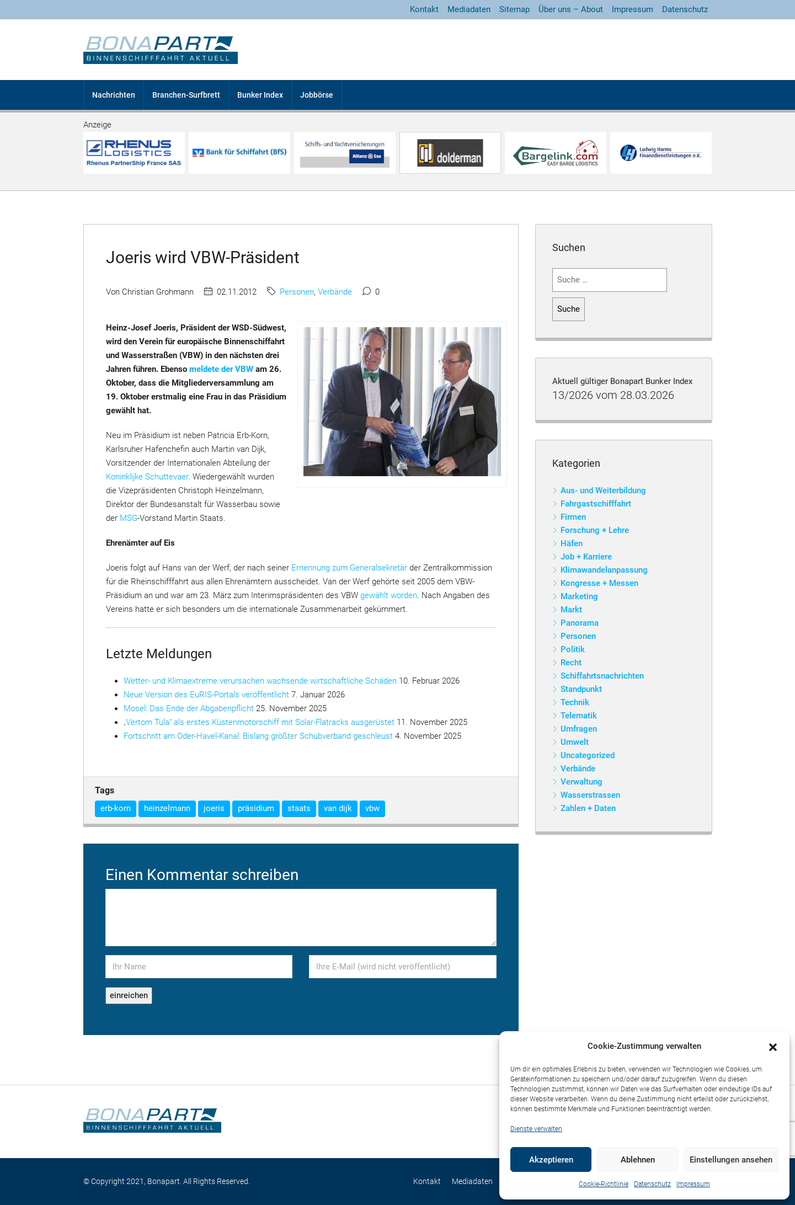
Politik (573, 649)
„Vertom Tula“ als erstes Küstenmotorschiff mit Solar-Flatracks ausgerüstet (259, 722)
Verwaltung (581, 782)
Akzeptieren (551, 1160)
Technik (575, 702)
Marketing (579, 596)
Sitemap (514, 9)
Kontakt (424, 9)
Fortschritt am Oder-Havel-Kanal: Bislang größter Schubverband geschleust (258, 736)
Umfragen (579, 729)
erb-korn (115, 808)
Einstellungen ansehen (731, 1160)
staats (299, 808)
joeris (214, 808)
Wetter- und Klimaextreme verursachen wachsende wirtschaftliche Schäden (260, 681)
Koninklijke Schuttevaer (147, 477)
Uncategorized (588, 755)
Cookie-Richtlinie (603, 1184)
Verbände (335, 292)
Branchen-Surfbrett (186, 94)
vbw (372, 808)
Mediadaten (468, 9)
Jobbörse (316, 94)
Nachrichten (113, 94)
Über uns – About (570, 9)
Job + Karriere (586, 557)
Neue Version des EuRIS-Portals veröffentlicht (206, 695)
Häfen (572, 543)
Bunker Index (260, 94)
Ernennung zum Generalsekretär (349, 568)
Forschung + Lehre (595, 530)
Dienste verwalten (536, 1129)
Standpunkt (581, 689)
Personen (297, 292)
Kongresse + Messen (599, 583)
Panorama (580, 623)
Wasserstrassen (590, 795)
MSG (128, 518)
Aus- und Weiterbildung (603, 490)
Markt (571, 610)
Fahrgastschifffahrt (596, 504)
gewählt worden (388, 595)
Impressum (693, 1184)
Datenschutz (652, 1184)
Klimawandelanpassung (604, 570)
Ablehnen (638, 1160)
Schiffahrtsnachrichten (602, 676)
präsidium (256, 808)
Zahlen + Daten (588, 808)
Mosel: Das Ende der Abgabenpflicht (189, 708)
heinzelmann (167, 808)
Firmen (573, 517)
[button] (772, 1046)
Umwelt (575, 742)
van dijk (338, 808)
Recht (571, 663)
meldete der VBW (221, 369)
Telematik (579, 716)
